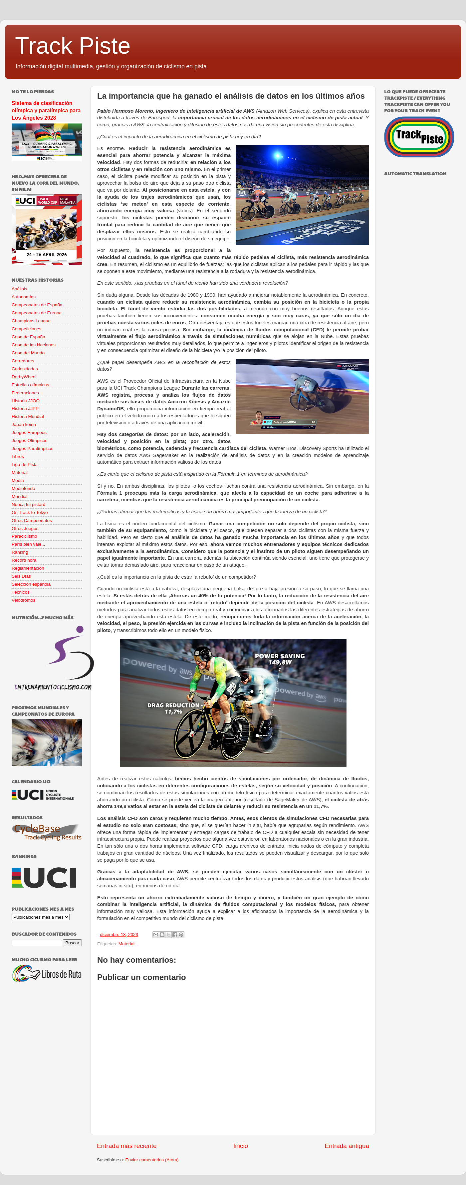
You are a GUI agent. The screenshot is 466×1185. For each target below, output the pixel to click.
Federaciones (25, 392)
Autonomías (24, 296)
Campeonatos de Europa (37, 312)
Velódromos (23, 600)
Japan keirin (24, 424)
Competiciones (26, 328)
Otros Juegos (25, 528)
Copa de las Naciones (34, 344)
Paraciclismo (24, 536)
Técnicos (21, 592)
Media (18, 480)
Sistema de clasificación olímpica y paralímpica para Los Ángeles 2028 (46, 110)
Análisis (19, 288)
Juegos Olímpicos (29, 440)
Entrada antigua (347, 1145)
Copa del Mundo (28, 352)
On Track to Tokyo (30, 512)
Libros (18, 456)
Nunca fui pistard (28, 504)
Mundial (19, 496)
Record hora (24, 560)
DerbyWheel (24, 376)
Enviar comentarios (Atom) (152, 1159)
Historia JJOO (26, 400)
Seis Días (21, 576)
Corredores (23, 360)
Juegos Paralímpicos (32, 448)
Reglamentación (28, 568)
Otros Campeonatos (32, 520)
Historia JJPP (25, 408)
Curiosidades (25, 368)
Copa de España (28, 336)
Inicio (240, 1145)
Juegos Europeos (29, 432)
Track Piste (72, 46)
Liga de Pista (25, 464)
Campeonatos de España (37, 304)
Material (126, 943)
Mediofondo (23, 488)
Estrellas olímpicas (30, 384)
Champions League (31, 320)
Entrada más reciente (127, 1145)
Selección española (31, 584)
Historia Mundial (28, 416)
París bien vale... (28, 544)
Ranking (20, 552)
